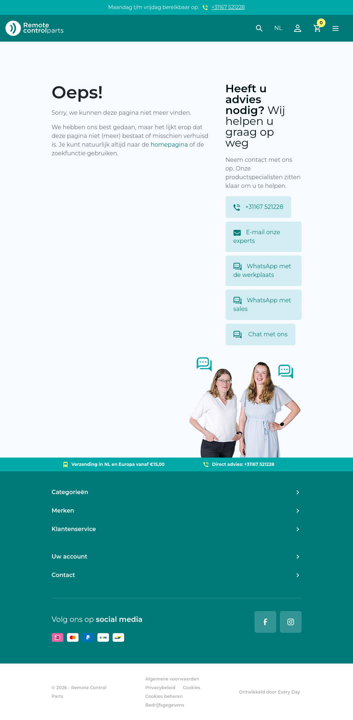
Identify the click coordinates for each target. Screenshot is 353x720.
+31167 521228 (228, 7)
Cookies (192, 687)
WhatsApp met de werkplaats (262, 270)
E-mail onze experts (257, 236)
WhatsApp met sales (262, 304)
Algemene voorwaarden (172, 679)
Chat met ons (260, 334)
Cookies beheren (164, 696)
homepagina (169, 144)
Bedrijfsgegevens (164, 705)
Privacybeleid (160, 687)
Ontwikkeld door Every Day (269, 692)
